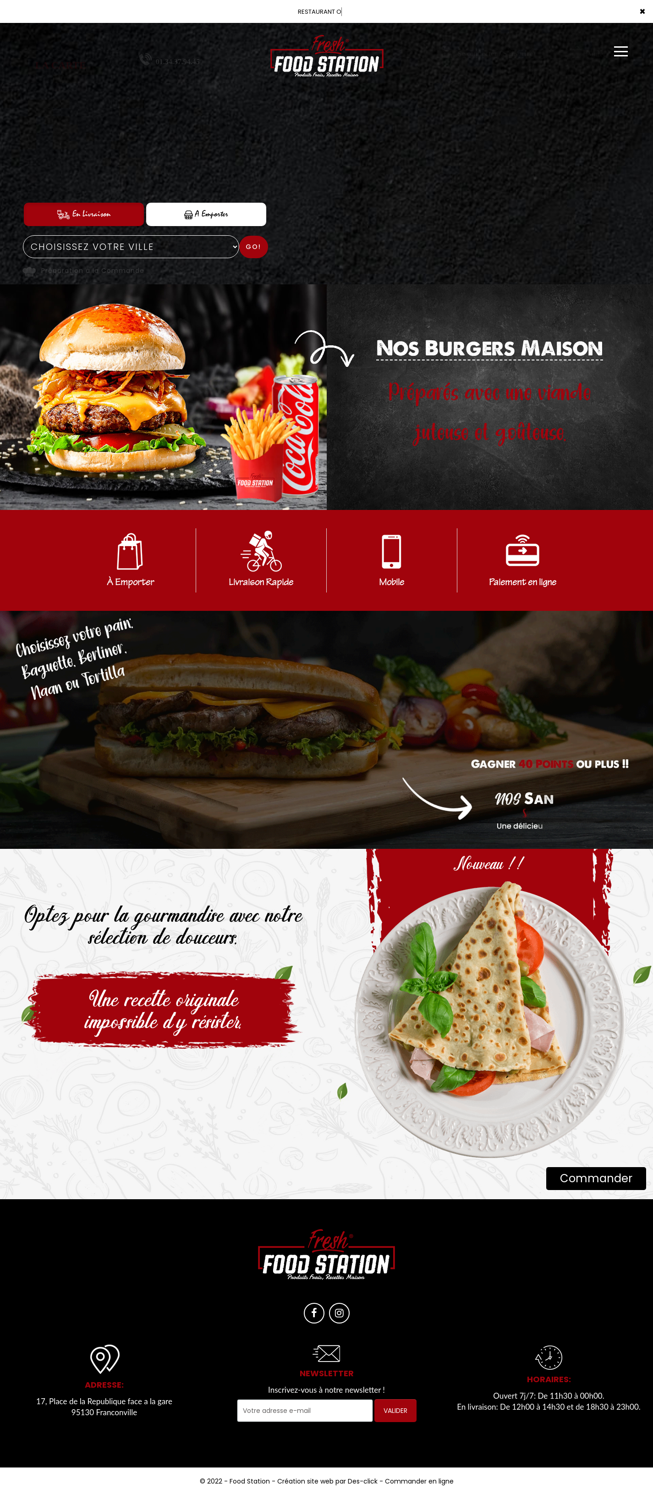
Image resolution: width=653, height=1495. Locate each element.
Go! (253, 246)
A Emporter (206, 214)
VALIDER (395, 1410)
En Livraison (83, 214)
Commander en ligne (419, 1481)
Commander (596, 1178)
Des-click (363, 1481)
